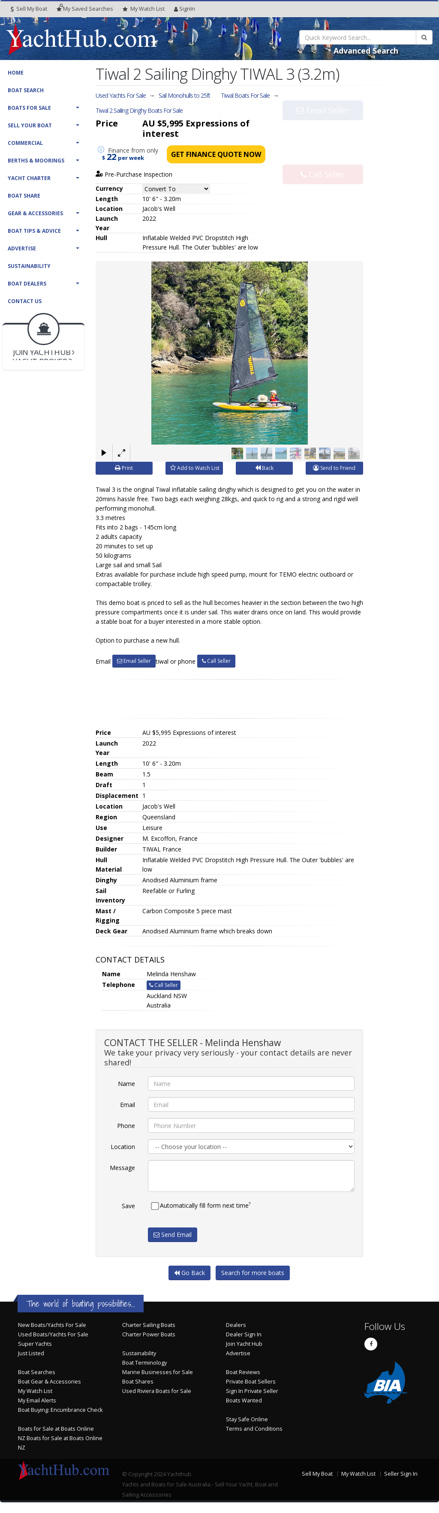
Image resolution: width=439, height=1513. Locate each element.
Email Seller (322, 128)
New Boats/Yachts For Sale (52, 1325)
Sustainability (29, 266)
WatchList (144, 9)
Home (16, 72)
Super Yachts (35, 1344)
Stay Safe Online (247, 1419)
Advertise (22, 248)
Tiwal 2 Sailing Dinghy (139, 110)
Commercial (25, 143)
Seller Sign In (401, 1473)
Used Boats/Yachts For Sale (53, 1334)
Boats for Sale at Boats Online (56, 1428)
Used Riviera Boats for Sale (156, 1391)
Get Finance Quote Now (216, 154)
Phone (126, 1126)
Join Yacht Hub (244, 1344)
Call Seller (323, 156)
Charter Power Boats (148, 1334)
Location (123, 1147)
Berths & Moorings (36, 160)
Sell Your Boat (30, 125)
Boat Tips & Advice (34, 231)
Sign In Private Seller (252, 1391)
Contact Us (25, 301)
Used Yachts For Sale (121, 95)
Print (124, 468)
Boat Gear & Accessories (49, 1381)
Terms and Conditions (254, 1428)
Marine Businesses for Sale (157, 1372)
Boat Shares (137, 1381)
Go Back (189, 1273)
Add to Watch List (195, 468)
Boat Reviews (243, 1372)
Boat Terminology (144, 1362)
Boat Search (26, 90)
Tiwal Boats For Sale (245, 95)
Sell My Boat (29, 8)
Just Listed (31, 1353)
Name (126, 1084)
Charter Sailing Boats (148, 1325)
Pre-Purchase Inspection (134, 174)
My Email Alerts (37, 1400)
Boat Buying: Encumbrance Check (60, 1410)
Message (122, 1168)
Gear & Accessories (35, 213)
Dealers (236, 1325)
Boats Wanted (244, 1400)
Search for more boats (252, 1273)
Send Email (172, 1234)
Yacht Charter (29, 178)
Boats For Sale (29, 107)
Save (128, 1206)
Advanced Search (366, 50)
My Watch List (35, 1391)
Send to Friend (334, 468)
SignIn (184, 8)
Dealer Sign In (244, 1334)
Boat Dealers (27, 283)
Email (127, 1105)
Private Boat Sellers (251, 1381)
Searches (85, 8)
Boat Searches (36, 1372)
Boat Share (24, 195)
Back (264, 468)
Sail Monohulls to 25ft (184, 95)
